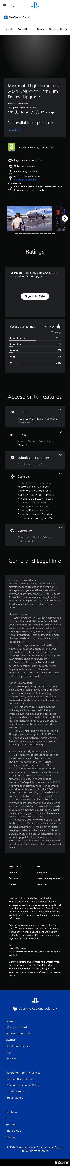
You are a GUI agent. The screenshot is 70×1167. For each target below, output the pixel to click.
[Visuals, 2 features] (35, 416)
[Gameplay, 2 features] (35, 535)
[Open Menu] (4, 5)
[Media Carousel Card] (29, 218)
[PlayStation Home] (35, 5)
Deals (40, 29)
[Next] (65, 218)
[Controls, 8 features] (35, 496)
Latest (8, 29)
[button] (25, 179)
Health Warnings (17, 948)
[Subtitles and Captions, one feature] (35, 460)
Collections (25, 29)
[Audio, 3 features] (35, 439)
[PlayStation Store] (17, 17)
